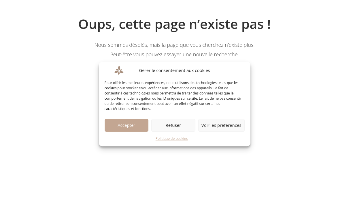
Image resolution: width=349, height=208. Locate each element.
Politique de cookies (172, 138)
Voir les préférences (221, 125)
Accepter (126, 125)
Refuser (173, 125)
